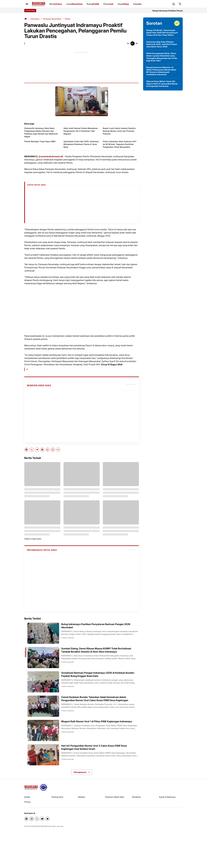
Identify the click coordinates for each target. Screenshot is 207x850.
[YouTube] (42, 819)
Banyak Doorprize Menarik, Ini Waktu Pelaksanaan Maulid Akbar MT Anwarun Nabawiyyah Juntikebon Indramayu (161, 71)
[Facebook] (26, 450)
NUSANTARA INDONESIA (39, 826)
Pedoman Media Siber (114, 797)
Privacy (27, 802)
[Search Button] (180, 4)
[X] (32, 450)
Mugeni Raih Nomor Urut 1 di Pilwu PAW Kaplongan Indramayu (96, 721)
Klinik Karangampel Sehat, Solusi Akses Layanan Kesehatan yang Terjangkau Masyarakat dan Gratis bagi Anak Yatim (161, 57)
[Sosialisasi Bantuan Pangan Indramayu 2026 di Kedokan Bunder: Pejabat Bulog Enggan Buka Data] (43, 681)
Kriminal (26, 652)
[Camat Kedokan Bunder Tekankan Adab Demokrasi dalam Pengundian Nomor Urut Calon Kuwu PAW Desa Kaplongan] (43, 706)
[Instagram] (32, 819)
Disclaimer (136, 797)
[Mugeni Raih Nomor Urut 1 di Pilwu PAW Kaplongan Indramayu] (43, 730)
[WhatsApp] (47, 450)
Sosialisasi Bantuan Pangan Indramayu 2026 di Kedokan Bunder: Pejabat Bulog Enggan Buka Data (98, 674)
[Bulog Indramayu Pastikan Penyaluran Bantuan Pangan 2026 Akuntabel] (43, 633)
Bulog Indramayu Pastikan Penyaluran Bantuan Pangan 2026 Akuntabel (95, 626)
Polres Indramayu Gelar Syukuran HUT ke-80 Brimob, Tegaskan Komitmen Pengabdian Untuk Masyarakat (119, 144)
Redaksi (81, 797)
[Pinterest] (42, 450)
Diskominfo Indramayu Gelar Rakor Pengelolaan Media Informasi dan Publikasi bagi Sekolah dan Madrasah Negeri (41, 132)
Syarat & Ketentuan (167, 797)
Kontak (27, 797)
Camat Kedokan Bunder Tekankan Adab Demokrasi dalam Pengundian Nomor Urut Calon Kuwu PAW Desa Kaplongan (94, 699)
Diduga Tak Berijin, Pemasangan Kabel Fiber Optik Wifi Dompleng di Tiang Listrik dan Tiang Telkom (162, 32)
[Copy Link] (58, 450)
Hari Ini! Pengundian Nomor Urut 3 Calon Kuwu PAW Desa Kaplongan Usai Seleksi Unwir (94, 747)
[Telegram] (37, 450)
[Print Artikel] (53, 450)
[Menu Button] (27, 4)
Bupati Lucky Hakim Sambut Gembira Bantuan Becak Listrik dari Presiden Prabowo (119, 131)
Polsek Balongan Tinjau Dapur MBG (39, 141)
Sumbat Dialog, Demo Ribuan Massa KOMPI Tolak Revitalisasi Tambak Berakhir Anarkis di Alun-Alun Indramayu (96, 650)
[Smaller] (128, 43)
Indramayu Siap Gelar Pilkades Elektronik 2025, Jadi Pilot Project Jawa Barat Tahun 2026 (161, 44)
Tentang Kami (57, 797)
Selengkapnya (82, 772)
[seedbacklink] (43, 787)
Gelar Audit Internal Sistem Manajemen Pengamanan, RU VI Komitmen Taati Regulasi (80, 131)
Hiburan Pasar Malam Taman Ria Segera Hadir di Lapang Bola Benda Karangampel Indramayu (162, 83)
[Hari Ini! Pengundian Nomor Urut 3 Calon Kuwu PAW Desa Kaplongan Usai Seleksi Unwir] (43, 754)
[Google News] (47, 819)
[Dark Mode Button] (173, 4)
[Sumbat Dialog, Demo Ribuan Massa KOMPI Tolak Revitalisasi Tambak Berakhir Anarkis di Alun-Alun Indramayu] (43, 657)
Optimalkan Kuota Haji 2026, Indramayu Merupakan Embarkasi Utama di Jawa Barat (81, 144)
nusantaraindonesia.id (50, 156)
